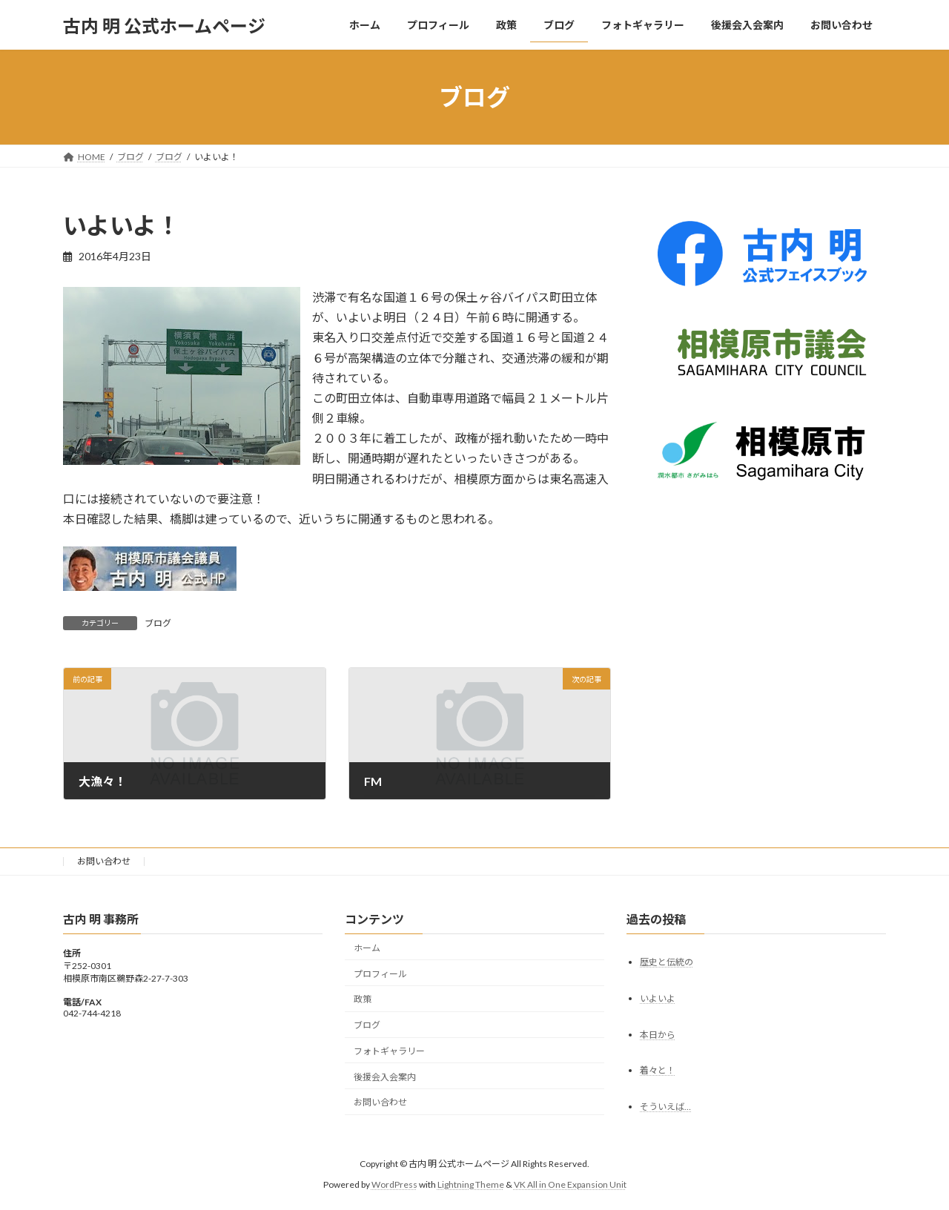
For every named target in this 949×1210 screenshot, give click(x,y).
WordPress (394, 1184)
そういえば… (665, 1106)
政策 (362, 999)
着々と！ (657, 1070)
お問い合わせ (103, 861)
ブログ (158, 623)
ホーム (367, 947)
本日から (657, 1033)
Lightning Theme (470, 1184)
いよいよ (657, 997)
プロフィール (380, 973)
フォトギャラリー (389, 1051)
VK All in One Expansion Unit (570, 1184)
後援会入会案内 (385, 1076)
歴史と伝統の (666, 962)
